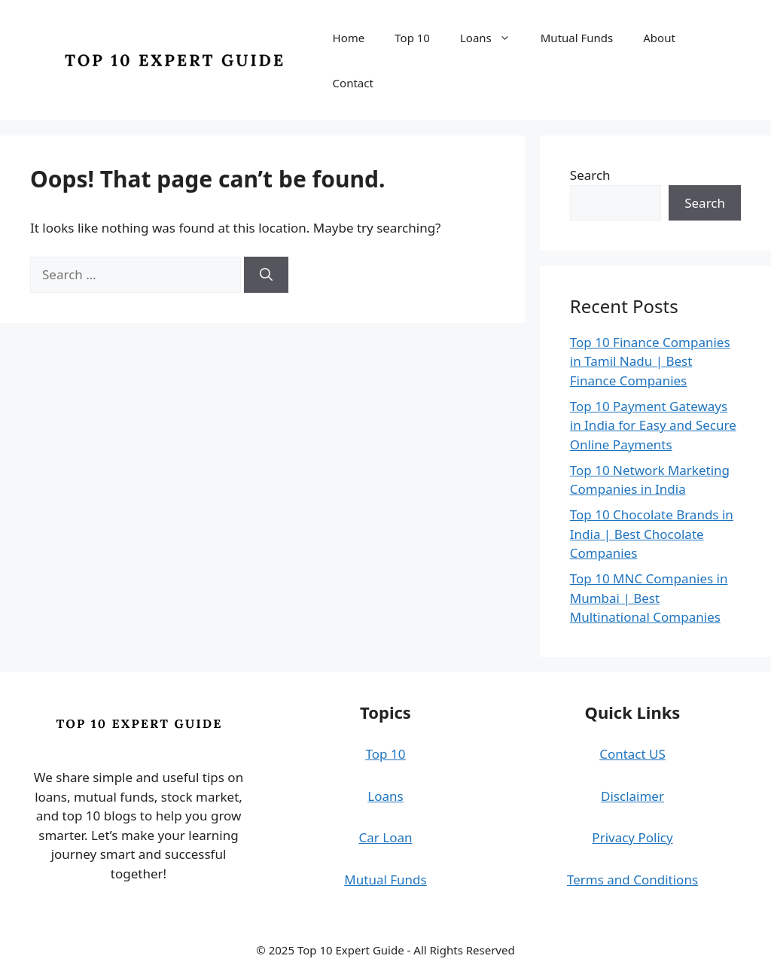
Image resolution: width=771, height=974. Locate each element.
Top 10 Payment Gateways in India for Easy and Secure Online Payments (653, 425)
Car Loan (386, 837)
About (659, 37)
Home (349, 37)
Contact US (632, 753)
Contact (353, 82)
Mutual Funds (577, 37)
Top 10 (412, 37)
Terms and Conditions (632, 879)
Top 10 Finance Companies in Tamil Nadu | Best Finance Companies (650, 361)
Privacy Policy (632, 837)
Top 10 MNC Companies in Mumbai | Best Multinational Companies (649, 597)
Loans (493, 37)
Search (590, 175)
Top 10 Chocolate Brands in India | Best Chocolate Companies (651, 534)
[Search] (266, 275)
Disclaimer (632, 796)
